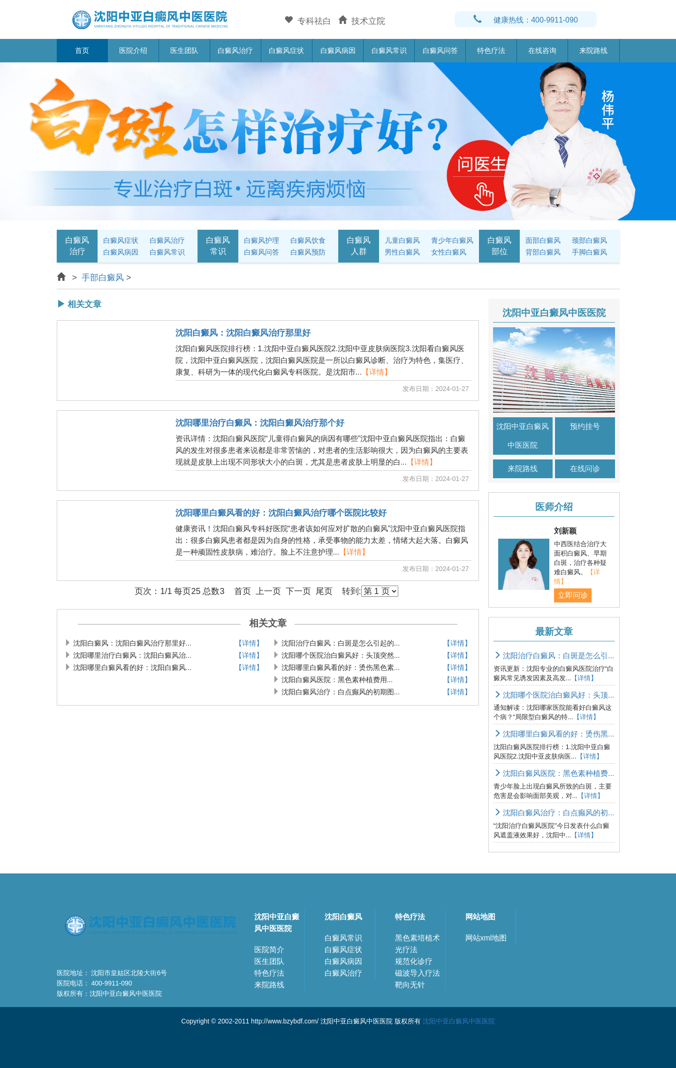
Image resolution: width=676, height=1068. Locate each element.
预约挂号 (585, 426)
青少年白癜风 (452, 240)
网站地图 (480, 917)
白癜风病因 (338, 50)
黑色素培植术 (417, 938)
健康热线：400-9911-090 (525, 20)
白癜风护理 (261, 240)
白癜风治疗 (235, 50)
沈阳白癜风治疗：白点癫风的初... (554, 813)
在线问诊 (585, 469)
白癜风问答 (440, 50)
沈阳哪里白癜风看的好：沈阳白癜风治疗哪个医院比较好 (281, 513)
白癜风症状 (286, 50)
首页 (82, 50)
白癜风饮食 (308, 240)
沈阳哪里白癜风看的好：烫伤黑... (554, 734)
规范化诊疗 (414, 961)
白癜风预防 (308, 252)
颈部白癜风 (589, 240)
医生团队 (184, 50)
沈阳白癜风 (343, 917)
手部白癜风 (102, 277)
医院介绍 (133, 50)
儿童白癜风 (402, 240)
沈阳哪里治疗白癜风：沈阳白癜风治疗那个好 (259, 423)
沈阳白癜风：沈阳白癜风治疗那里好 (243, 333)
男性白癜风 (402, 252)
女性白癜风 (448, 252)
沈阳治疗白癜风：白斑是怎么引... (554, 656)
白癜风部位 (499, 246)
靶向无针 (410, 985)
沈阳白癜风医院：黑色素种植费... (554, 773)
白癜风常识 (389, 50)
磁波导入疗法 (417, 973)
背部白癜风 (543, 252)
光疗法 (406, 950)
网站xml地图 (486, 938)
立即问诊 (573, 595)
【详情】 (377, 372)
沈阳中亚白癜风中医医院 (522, 435)
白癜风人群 (359, 246)
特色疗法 (491, 50)
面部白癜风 (543, 240)
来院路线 (593, 50)
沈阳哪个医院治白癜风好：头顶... (554, 695)
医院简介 (269, 950)
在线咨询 (542, 50)
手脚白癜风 (589, 252)
